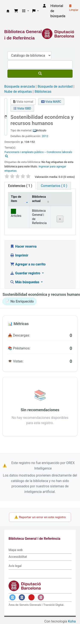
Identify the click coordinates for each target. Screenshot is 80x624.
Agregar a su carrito (28, 264)
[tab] (54, 186)
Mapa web (16, 550)
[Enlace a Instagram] (41, 597)
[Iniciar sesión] (44, 6)
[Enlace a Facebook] (22, 597)
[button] (16, 11)
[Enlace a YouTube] (31, 597)
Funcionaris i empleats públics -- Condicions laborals (38, 152)
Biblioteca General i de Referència (7, 11)
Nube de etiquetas (18, 92)
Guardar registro (25, 273)
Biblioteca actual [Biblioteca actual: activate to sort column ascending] (39, 199)
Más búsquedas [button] (25, 282)
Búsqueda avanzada (19, 86)
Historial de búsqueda (57, 11)
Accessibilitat (18, 557)
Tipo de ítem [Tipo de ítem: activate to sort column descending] (16, 199)
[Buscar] (40, 74)
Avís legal (15, 566)
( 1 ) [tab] (20, 186)
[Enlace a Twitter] (12, 597)
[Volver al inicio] (67, 611)
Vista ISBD (22, 108)
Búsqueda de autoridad (55, 86)
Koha (72, 621)
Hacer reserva (23, 246)
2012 (45, 136)
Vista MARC (51, 101)
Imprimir (19, 255)
